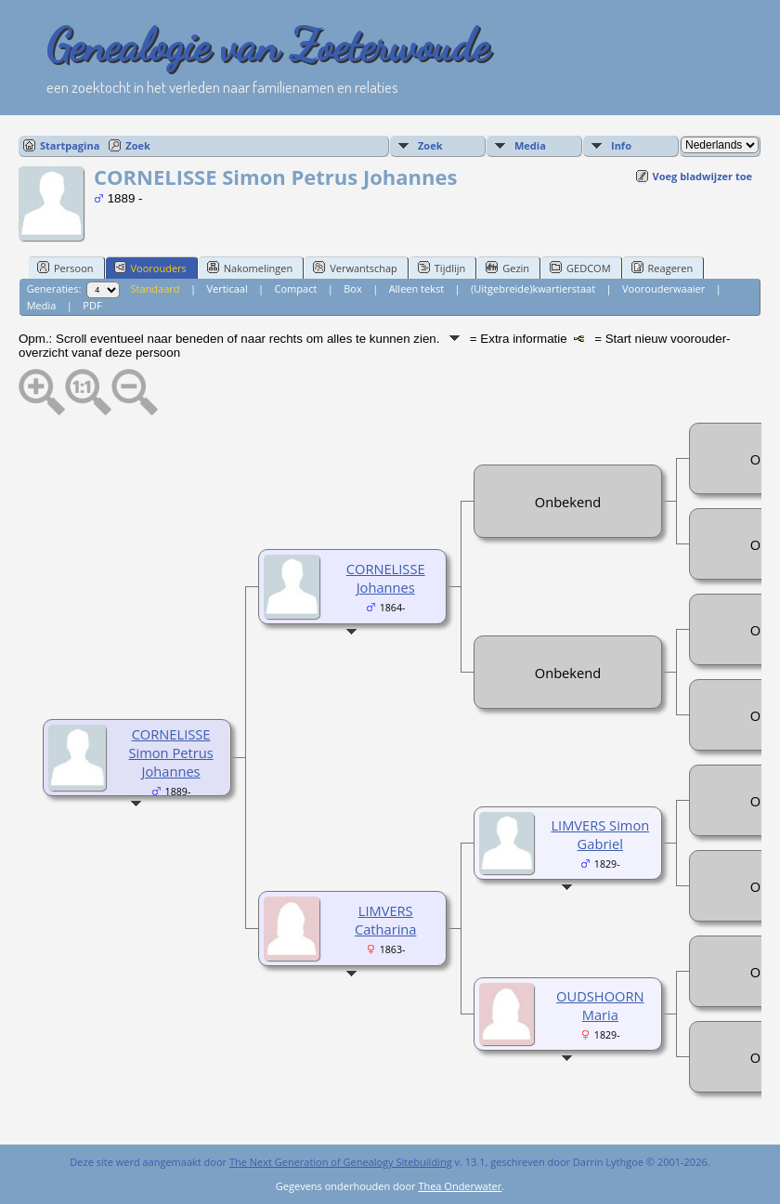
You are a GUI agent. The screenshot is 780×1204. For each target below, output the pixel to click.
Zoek (137, 145)
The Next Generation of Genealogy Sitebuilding (340, 1162)
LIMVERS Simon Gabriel (600, 834)
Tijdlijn (441, 267)
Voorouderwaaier (663, 288)
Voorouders (150, 267)
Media (530, 145)
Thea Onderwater (459, 1186)
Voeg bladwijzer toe (702, 176)
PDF (92, 305)
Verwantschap (355, 267)
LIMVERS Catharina (386, 919)
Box (352, 288)
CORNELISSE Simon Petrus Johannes (170, 752)
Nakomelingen (249, 267)
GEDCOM (580, 267)
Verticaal (226, 288)
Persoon (65, 267)
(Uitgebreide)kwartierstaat (533, 288)
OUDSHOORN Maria (600, 1005)
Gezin (507, 267)
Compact (296, 288)
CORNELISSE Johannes (385, 577)
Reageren (662, 267)
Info (621, 145)
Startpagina (69, 145)
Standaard (155, 288)
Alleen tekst (417, 288)
